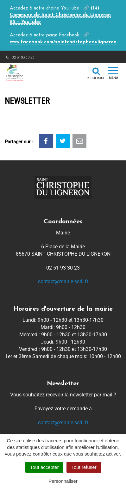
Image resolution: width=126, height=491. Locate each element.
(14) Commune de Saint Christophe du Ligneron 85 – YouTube (60, 15)
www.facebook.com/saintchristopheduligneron (63, 42)
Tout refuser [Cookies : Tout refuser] (83, 467)
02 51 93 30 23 (20, 57)
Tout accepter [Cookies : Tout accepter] (44, 467)
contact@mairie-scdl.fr (63, 281)
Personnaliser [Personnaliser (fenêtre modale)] (63, 481)
